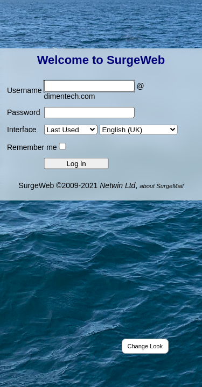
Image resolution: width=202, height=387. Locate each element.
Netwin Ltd (117, 185)
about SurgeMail (161, 185)
